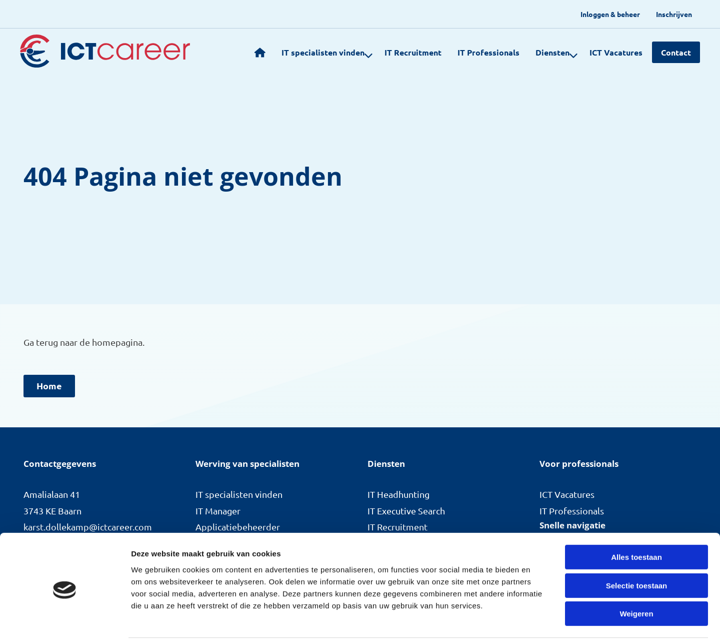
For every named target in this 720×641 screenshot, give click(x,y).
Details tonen (540, 621)
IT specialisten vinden (321, 52)
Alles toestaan (636, 521)
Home (49, 385)
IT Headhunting (399, 494)
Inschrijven (674, 14)
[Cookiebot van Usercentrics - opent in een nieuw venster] (64, 621)
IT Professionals (482, 52)
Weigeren (636, 577)
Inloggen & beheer (610, 14)
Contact (676, 52)
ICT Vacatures (609, 52)
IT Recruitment (406, 52)
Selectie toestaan (637, 549)
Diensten (550, 52)
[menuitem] (610, 14)
